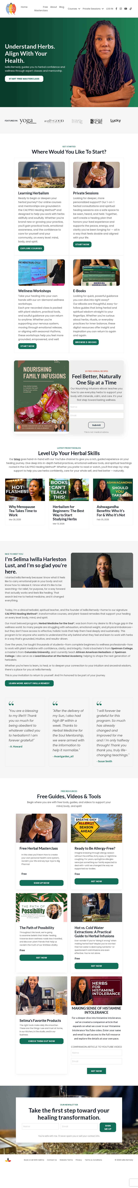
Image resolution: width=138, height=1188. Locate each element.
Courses (74, 8)
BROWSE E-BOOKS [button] (86, 346)
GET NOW (96, 903)
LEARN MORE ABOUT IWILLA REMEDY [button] (29, 694)
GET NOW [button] (96, 1093)
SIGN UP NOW (41, 904)
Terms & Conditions (93, 1182)
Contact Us (52, 1182)
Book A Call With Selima (34, 1182)
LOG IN (109, 8)
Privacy (79, 1182)
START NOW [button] (82, 248)
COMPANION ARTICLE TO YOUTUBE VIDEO (96, 1068)
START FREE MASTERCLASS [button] (24, 82)
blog (14, 464)
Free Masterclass (41, 8)
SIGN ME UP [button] (108, 1150)
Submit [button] (96, 430)
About (53, 6)
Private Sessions (93, 8)
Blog (61, 6)
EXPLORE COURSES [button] (31, 252)
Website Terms (66, 1182)
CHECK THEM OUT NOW (41, 1063)
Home (24, 6)
